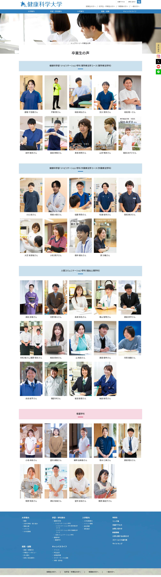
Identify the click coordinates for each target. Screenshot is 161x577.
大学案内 (31, 11)
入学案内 (80, 11)
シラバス (26, 529)
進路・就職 (105, 11)
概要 (25, 521)
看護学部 (57, 537)
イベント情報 (88, 524)
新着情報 (115, 532)
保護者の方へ (123, 6)
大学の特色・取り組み (31, 524)
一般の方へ (135, 6)
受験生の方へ (91, 6)
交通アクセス (121, 2)
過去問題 (87, 526)
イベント (57, 550)
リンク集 (115, 521)
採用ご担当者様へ (29, 558)
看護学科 (58, 540)
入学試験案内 (88, 521)
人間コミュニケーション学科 (64, 535)
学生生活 (57, 552)
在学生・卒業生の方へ (107, 6)
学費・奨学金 (58, 560)
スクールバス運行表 (119, 540)
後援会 (114, 517)
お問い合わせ (131, 2)
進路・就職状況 (29, 550)
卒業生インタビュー (30, 552)
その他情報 (27, 531)
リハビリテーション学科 (63, 523)
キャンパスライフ (129, 11)
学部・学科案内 (56, 11)
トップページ (75, 43)
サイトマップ (117, 543)
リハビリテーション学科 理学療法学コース (67, 527)
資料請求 (158, 48)
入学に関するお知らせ (120, 536)
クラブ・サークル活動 (61, 558)
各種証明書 (57, 555)
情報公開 (26, 526)
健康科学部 (57, 521)
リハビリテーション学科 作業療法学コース (67, 531)
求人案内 (26, 555)
